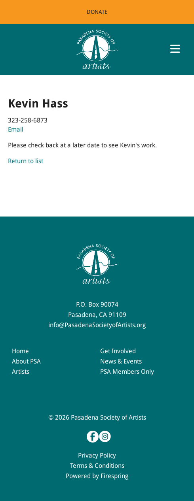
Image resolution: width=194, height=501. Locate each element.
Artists (20, 371)
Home (20, 351)
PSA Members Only (127, 371)
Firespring (114, 476)
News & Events (121, 361)
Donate (97, 12)
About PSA (26, 361)
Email (15, 129)
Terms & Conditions (97, 465)
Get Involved (118, 351)
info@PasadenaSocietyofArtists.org (97, 325)
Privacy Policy (97, 455)
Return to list (25, 161)
